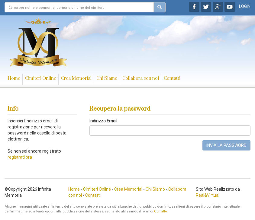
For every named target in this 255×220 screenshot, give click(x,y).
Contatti (172, 78)
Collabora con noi (140, 78)
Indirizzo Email (103, 120)
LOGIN (244, 6)
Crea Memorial (76, 78)
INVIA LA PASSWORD (226, 145)
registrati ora (20, 157)
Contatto (160, 211)
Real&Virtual (207, 195)
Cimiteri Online (40, 78)
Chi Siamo (107, 78)
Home (14, 78)
